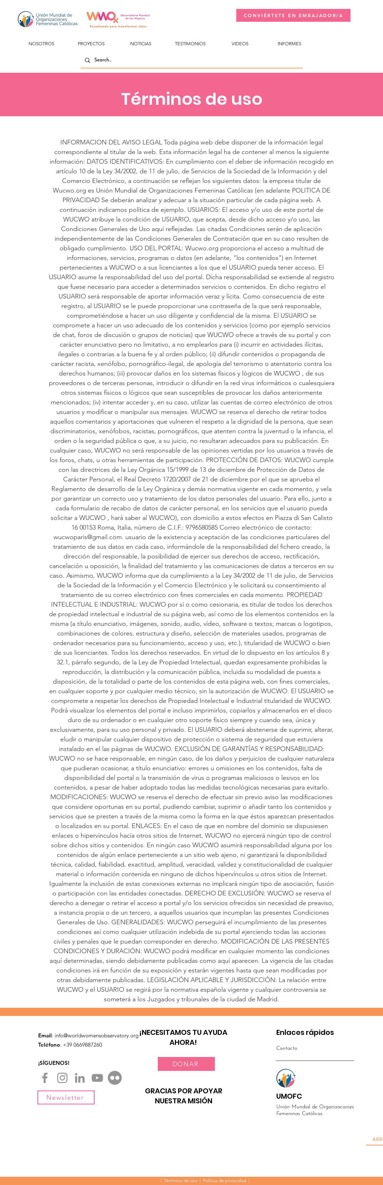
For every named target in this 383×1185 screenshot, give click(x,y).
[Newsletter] (66, 1097)
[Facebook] (45, 1078)
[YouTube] (97, 1078)
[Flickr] (115, 1078)
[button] (41, 40)
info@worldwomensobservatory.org (96, 1035)
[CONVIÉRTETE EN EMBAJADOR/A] (293, 15)
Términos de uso (180, 1180)
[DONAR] (186, 1064)
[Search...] (191, 60)
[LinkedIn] (80, 1078)
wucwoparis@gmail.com (88, 537)
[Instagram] (62, 1078)
